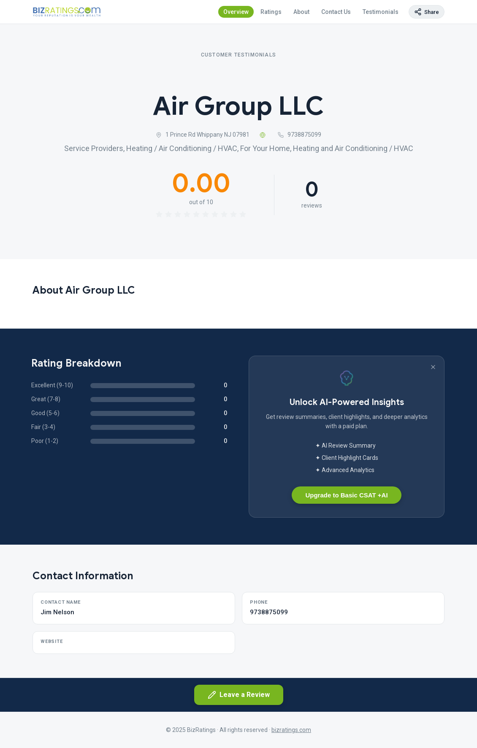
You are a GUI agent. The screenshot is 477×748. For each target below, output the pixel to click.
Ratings (271, 11)
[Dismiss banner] (433, 367)
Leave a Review (239, 695)
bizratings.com (291, 729)
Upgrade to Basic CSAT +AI (346, 495)
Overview (236, 11)
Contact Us (336, 11)
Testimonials (380, 11)
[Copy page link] (426, 12)
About (301, 11)
